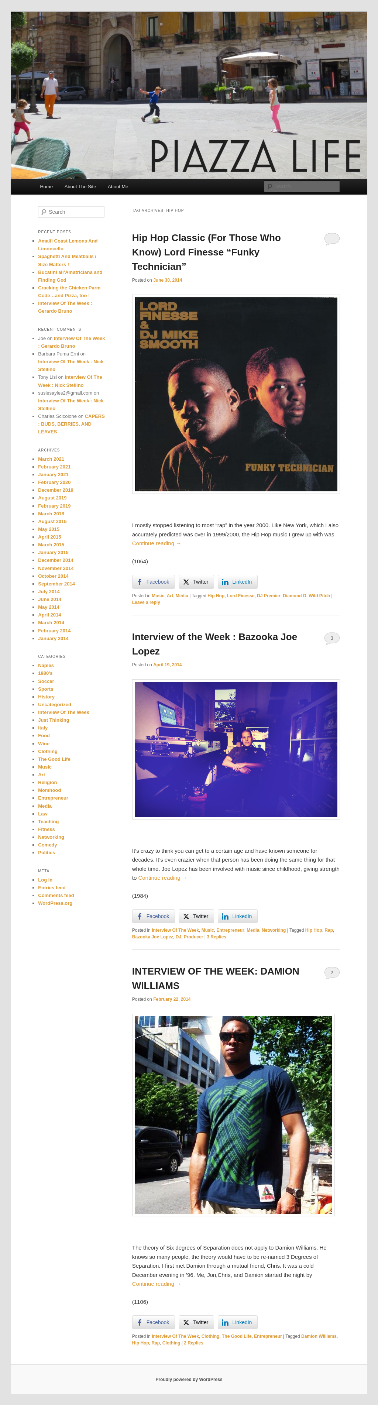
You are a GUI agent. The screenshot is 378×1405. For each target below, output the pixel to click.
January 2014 (53, 638)
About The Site (80, 186)
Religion (47, 782)
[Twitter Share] (196, 582)
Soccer (46, 681)
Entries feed (51, 887)
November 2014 (55, 568)
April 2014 (49, 615)
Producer (193, 936)
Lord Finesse (241, 595)
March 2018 (51, 513)
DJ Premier (268, 595)
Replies (216, 936)
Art (170, 595)
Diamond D (294, 595)
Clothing (211, 1336)
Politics (46, 852)
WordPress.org (55, 903)
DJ (178, 936)
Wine (43, 743)
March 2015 (51, 544)
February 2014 (54, 630)
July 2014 (49, 591)
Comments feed (56, 895)
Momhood (49, 790)
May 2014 (48, 607)
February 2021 (54, 467)
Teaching (48, 821)
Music (158, 595)
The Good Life (237, 1336)
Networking (274, 930)
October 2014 (53, 576)
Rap (328, 930)
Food (44, 735)
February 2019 (54, 506)
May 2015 (48, 529)
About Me (118, 186)
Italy (43, 728)
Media (182, 595)
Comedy (47, 845)
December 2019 (55, 490)
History (46, 697)
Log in (45, 880)
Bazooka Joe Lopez (152, 936)
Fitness (46, 829)
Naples (46, 665)
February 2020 (54, 482)
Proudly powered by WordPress (188, 1379)
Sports (45, 689)
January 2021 (53, 474)
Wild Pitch (319, 595)
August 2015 (52, 521)
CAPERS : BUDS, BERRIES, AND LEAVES (71, 423)
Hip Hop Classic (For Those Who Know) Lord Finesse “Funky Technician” (206, 252)
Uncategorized (54, 704)
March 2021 (51, 459)
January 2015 (53, 552)
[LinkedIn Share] (238, 582)
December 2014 (55, 560)
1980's (45, 673)
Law (42, 814)
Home (46, 186)
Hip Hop (215, 595)
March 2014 (51, 622)
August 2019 (52, 498)
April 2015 (49, 537)
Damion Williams (319, 1336)
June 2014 (49, 599)
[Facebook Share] (153, 582)
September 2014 (56, 584)
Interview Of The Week (175, 930)
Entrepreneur (230, 930)
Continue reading (156, 543)
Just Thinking (53, 720)
